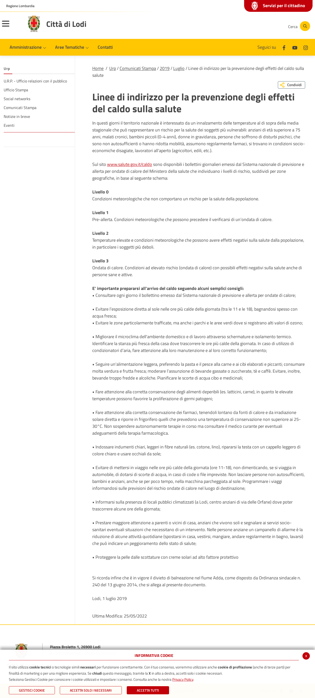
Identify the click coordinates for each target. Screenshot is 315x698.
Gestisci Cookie (32, 690)
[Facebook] (235, 26)
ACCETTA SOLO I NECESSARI (91, 690)
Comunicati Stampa (138, 68)
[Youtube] (249, 26)
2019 (165, 68)
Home (98, 68)
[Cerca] (298, 26)
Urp (112, 68)
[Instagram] (264, 26)
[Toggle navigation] (12, 27)
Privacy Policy (182, 679)
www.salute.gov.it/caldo (129, 164)
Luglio (179, 68)
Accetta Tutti (148, 690)
